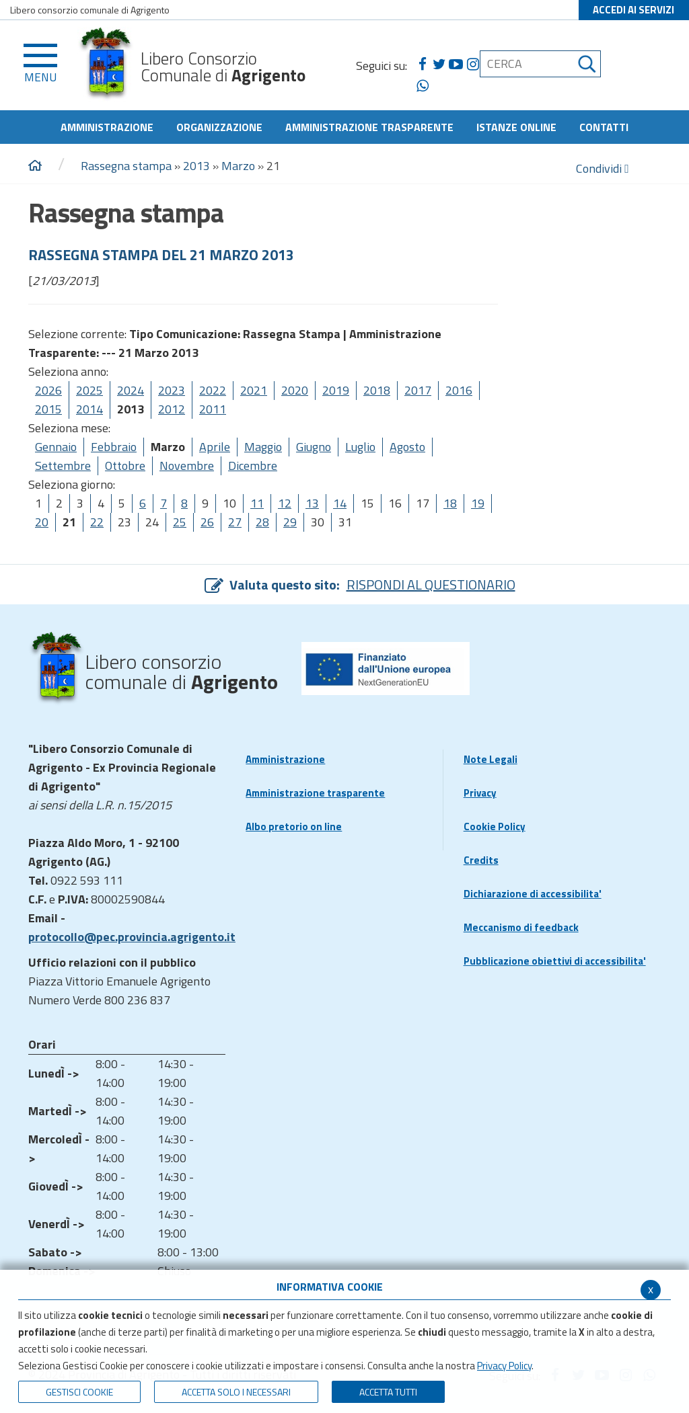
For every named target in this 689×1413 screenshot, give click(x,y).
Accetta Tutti (388, 1392)
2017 (417, 390)
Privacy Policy (504, 1365)
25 (179, 522)
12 (284, 503)
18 (450, 503)
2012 (171, 409)
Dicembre (252, 465)
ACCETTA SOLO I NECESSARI (236, 1392)
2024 (130, 390)
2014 (89, 409)
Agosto (407, 447)
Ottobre (125, 465)
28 (262, 522)
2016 (458, 390)
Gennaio (56, 447)
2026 (48, 390)
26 (207, 522)
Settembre (63, 465)
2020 (294, 390)
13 (312, 503)
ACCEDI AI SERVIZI (633, 9)
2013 (196, 166)
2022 (212, 390)
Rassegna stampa (127, 166)
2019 (335, 390)
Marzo (238, 166)
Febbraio (114, 447)
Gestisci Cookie (79, 1392)
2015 (48, 409)
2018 (376, 390)
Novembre (186, 465)
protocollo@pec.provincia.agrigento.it (131, 937)
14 (340, 503)
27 (235, 522)
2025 (89, 390)
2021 (253, 390)
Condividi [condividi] (602, 168)
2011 (212, 409)
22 (97, 522)
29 (290, 522)
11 (257, 503)
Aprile (214, 447)
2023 (171, 390)
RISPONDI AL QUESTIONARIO (431, 584)
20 (41, 522)
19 (477, 503)
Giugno (313, 447)
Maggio (263, 447)
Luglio (360, 447)
